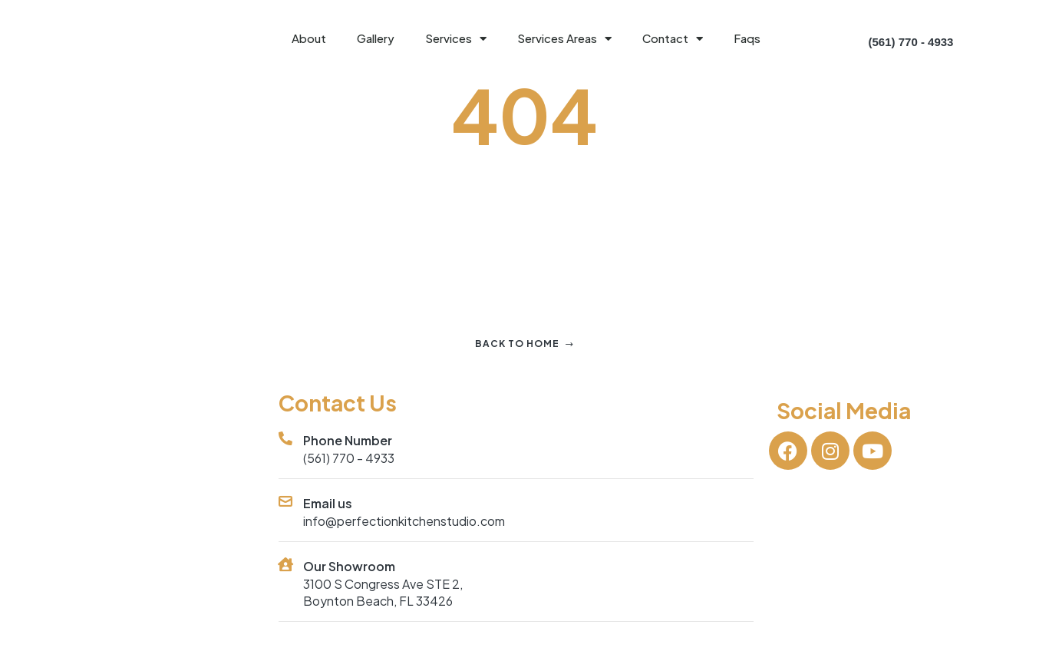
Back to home (524, 343)
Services (456, 38)
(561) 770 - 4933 (348, 458)
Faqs (747, 38)
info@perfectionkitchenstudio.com (404, 521)
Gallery (375, 38)
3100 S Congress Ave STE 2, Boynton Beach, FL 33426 (383, 592)
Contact (672, 38)
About (309, 38)
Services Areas (564, 38)
